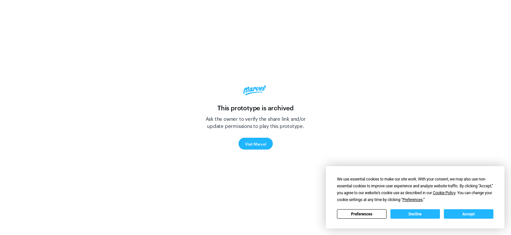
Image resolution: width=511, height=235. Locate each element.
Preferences (361, 214)
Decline (415, 214)
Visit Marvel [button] (255, 144)
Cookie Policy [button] (444, 193)
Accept (468, 214)
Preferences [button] (412, 199)
